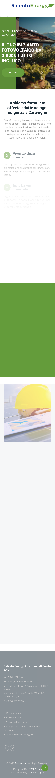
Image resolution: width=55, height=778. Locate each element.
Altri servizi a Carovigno (19, 734)
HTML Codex (35, 769)
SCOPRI (13, 72)
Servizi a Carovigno (17, 722)
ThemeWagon (36, 772)
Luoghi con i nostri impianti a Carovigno (22, 728)
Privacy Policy (13, 713)
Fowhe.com (21, 763)
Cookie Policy (13, 717)
